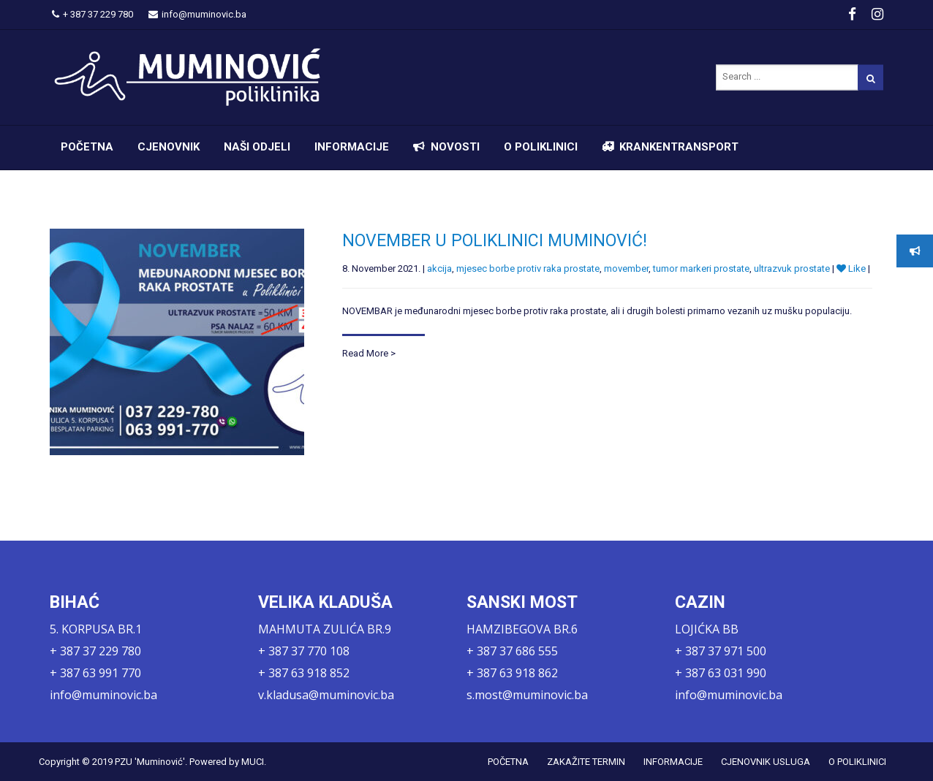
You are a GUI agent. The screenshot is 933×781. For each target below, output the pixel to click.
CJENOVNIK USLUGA (765, 761)
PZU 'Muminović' (150, 761)
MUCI (252, 761)
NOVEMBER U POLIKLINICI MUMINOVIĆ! (494, 241)
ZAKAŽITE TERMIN (586, 761)
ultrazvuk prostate (792, 268)
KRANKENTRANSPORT (679, 146)
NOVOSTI (455, 146)
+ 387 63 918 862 (512, 673)
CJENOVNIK (168, 146)
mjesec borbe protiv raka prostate (528, 268)
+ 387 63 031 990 (720, 673)
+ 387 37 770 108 (304, 651)
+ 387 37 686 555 (512, 651)
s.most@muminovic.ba (527, 694)
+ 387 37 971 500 (720, 651)
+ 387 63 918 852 (304, 673)
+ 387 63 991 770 (95, 673)
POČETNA (87, 146)
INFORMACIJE (351, 146)
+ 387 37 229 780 (92, 14)
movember (626, 268)
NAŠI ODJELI (257, 146)
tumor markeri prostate (701, 268)
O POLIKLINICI (541, 146)
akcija (439, 268)
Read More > (369, 353)
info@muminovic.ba (197, 14)
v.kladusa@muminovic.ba (326, 694)
